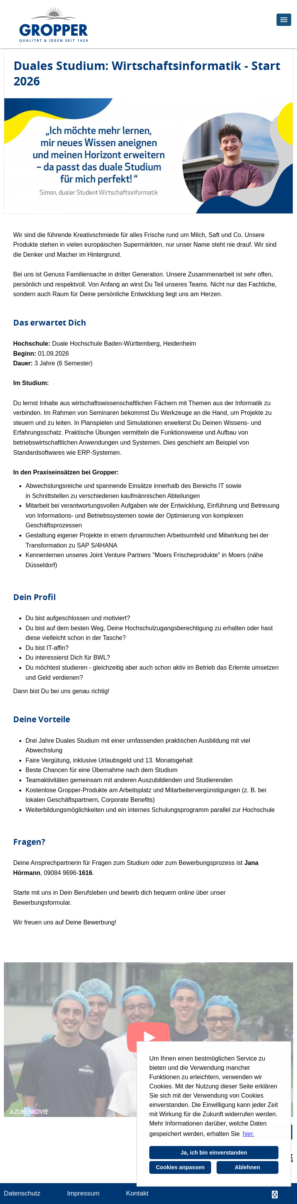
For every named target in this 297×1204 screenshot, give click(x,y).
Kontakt (137, 1193)
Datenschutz (22, 1193)
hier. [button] (248, 1134)
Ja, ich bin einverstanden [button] (214, 1152)
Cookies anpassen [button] (180, 1167)
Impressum (83, 1193)
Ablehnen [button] (247, 1167)
